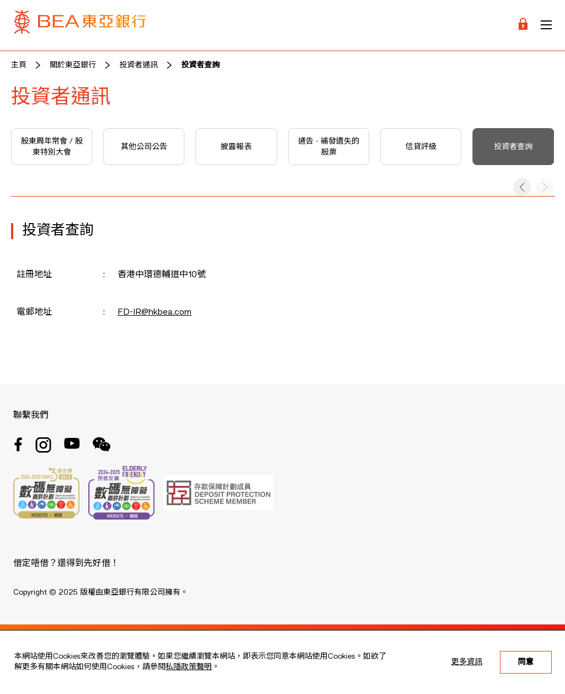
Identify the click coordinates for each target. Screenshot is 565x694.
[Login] (523, 25)
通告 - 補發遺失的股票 (328, 146)
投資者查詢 (200, 65)
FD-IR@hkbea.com (154, 312)
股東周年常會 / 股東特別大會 (52, 146)
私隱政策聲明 (189, 667)
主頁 (18, 65)
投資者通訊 (138, 65)
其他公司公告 (144, 147)
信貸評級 (421, 147)
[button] (522, 187)
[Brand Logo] (80, 25)
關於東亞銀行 (73, 65)
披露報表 (236, 147)
